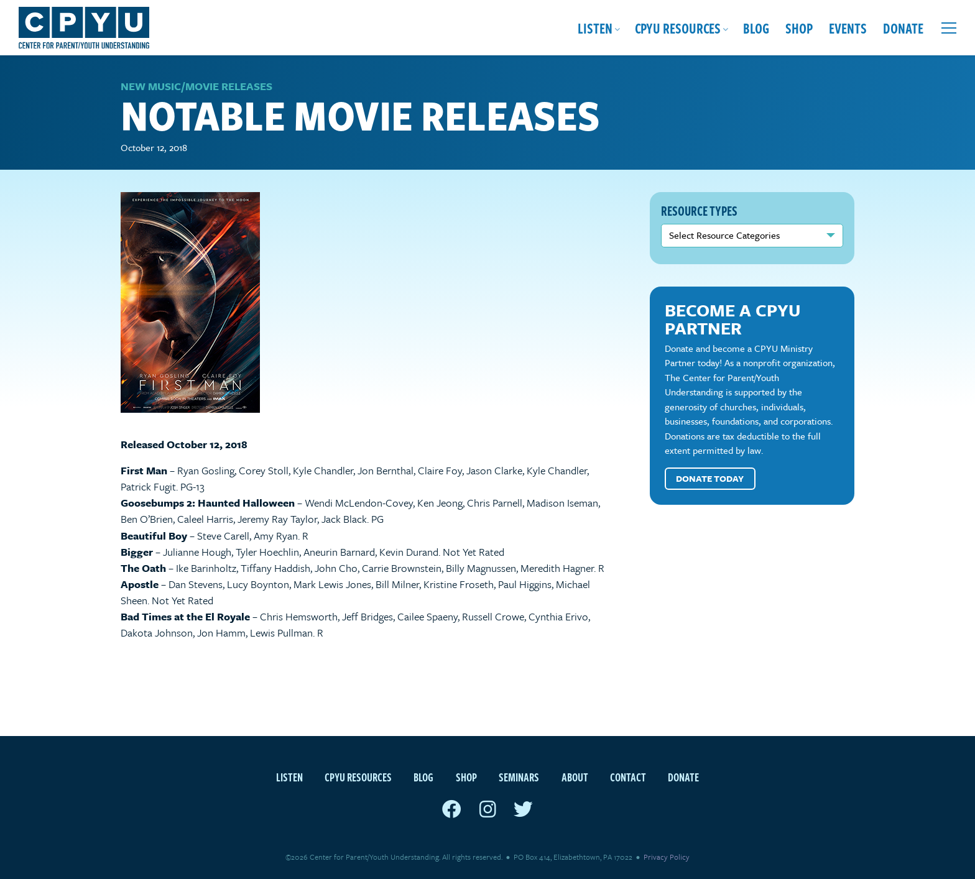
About (574, 776)
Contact (628, 776)
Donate (903, 28)
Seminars (519, 776)
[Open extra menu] (948, 28)
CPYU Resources (678, 28)
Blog (756, 28)
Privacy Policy (667, 856)
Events (848, 28)
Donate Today (710, 478)
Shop (799, 28)
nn (752, 235)
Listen (595, 28)
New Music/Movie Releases (196, 86)
